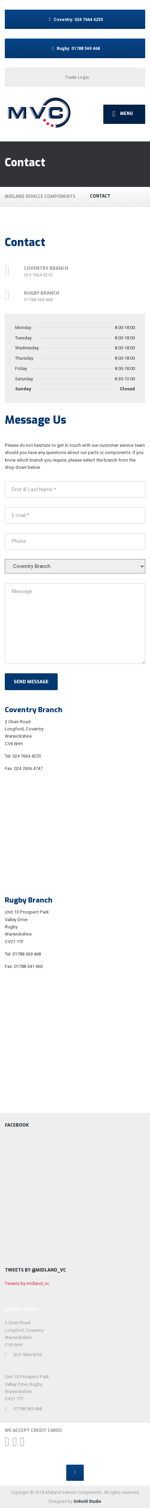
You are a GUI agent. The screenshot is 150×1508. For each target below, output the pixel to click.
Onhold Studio (87, 1501)
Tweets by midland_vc (27, 1283)
